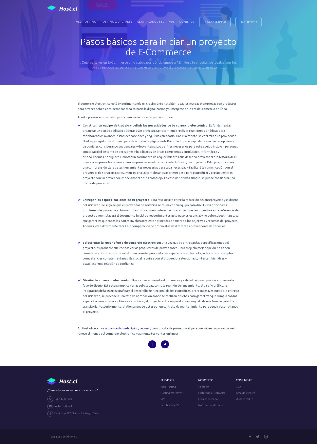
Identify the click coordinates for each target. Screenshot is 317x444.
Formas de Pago (208, 399)
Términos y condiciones (63, 436)
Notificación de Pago (210, 405)
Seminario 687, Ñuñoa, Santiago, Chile (72, 414)
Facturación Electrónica (211, 392)
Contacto (203, 386)
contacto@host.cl (61, 406)
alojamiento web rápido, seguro (127, 328)
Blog (238, 386)
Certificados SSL (150, 21)
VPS (172, 21)
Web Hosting (85, 21)
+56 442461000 (59, 399)
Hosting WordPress (117, 21)
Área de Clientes (245, 392)
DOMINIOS (186, 21)
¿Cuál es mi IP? (244, 399)
